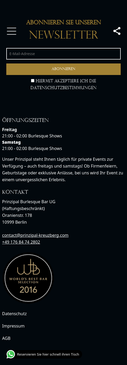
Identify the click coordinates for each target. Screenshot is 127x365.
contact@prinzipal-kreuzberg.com (35, 235)
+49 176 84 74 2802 (21, 242)
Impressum (13, 326)
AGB (6, 338)
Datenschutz (14, 313)
